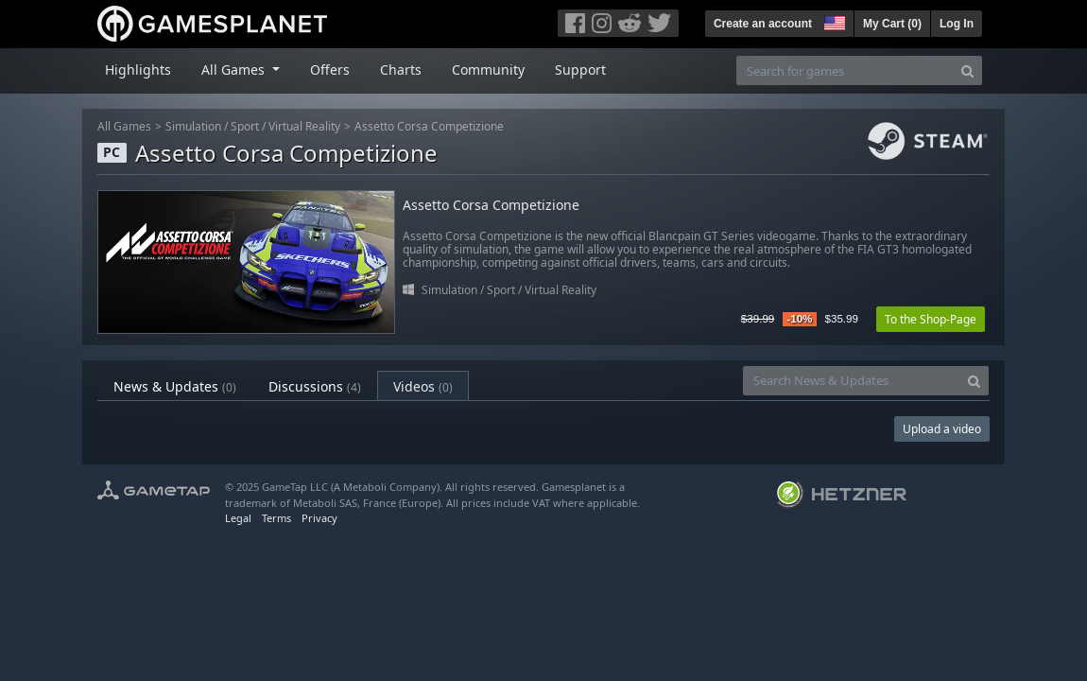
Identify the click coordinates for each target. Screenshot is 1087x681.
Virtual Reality (304, 126)
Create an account (763, 23)
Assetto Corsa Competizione (429, 126)
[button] (832, 20)
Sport (245, 126)
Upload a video (942, 429)
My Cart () (892, 23)
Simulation (193, 126)
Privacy (319, 518)
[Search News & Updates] (851, 380)
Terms (276, 518)
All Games (124, 126)
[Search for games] (845, 70)
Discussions (314, 386)
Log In (957, 23)
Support (580, 70)
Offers (330, 70)
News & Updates (174, 386)
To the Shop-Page (930, 319)
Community (488, 70)
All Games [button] (234, 70)
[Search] (967, 70)
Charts (401, 70)
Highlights (138, 70)
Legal (238, 518)
